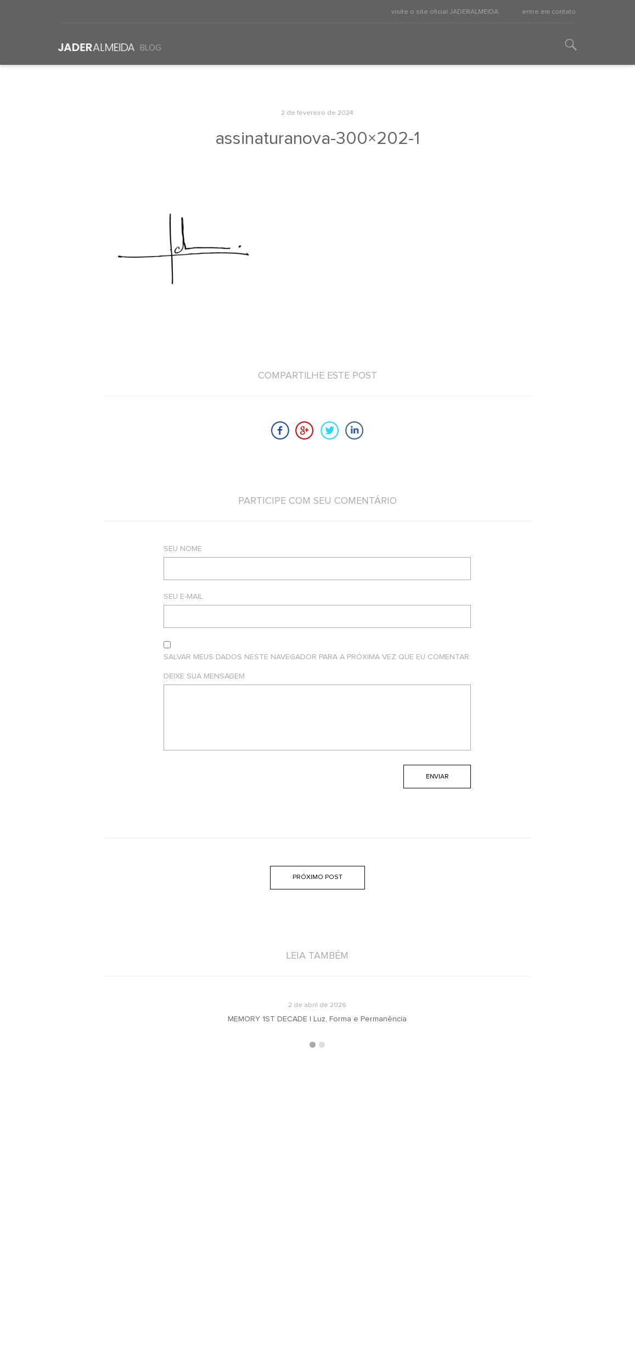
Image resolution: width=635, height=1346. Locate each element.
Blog (150, 47)
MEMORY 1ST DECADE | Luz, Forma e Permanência (317, 1019)
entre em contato (549, 12)
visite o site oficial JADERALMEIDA (444, 12)
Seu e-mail (183, 596)
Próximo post (317, 877)
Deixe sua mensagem (204, 676)
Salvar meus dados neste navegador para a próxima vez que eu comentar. (317, 657)
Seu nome (183, 549)
